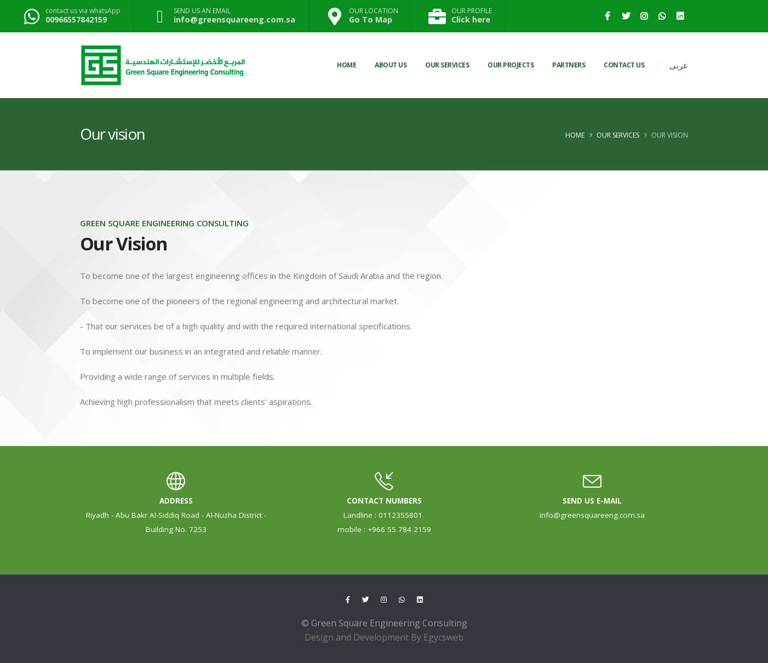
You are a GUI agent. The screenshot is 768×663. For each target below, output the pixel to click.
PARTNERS (568, 65)
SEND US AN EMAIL (202, 11)
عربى (678, 65)
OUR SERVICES (447, 65)
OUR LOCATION (373, 11)
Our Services (618, 135)
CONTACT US (624, 65)
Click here (470, 19)
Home (346, 65)
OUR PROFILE (471, 11)
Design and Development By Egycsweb (384, 637)
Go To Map (370, 19)
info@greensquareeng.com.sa (234, 19)
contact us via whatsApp (83, 11)
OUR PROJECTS (511, 65)
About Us (390, 65)
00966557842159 (76, 19)
